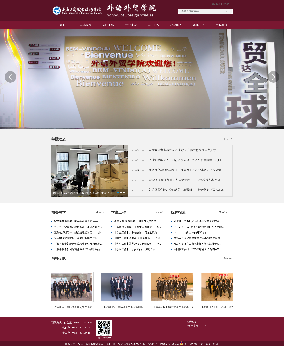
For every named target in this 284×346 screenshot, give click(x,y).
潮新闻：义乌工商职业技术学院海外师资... (197, 243)
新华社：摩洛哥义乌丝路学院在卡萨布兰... (197, 221)
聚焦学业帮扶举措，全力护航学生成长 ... (77, 238)
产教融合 (221, 24)
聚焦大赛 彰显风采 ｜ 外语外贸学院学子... (137, 221)
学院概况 (85, 24)
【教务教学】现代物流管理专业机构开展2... (78, 243)
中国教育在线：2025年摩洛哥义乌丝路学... (197, 249)
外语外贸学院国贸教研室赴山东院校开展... (78, 227)
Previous (10, 77)
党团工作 (108, 24)
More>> (228, 139)
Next (273, 77)
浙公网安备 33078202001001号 (201, 344)
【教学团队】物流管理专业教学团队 (174, 307)
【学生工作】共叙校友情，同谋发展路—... (138, 232)
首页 (63, 24)
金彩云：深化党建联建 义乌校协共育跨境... (198, 238)
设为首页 (227, 4)
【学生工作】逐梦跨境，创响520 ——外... (137, 243)
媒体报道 (198, 24)
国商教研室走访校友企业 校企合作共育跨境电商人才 (82, 193)
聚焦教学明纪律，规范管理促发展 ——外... (78, 232)
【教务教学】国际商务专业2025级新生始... (78, 249)
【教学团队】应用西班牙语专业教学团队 (224, 307)
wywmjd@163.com (197, 325)
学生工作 (153, 24)
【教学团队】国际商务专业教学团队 (123, 307)
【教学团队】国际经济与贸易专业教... (73, 307)
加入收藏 (216, 4)
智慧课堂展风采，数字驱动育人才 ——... (77, 221)
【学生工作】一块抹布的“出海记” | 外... (136, 249)
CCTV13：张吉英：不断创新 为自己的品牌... (199, 227)
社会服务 (176, 24)
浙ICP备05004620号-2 (167, 344)
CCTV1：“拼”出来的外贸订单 (190, 232)
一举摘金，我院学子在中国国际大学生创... (138, 227)
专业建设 (131, 24)
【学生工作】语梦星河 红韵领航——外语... (138, 238)
